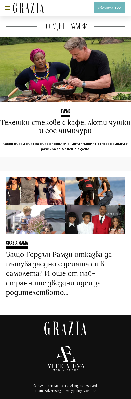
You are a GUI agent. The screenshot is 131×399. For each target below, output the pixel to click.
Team (39, 391)
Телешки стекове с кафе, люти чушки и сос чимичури (65, 126)
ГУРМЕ (65, 111)
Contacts (90, 391)
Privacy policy (72, 391)
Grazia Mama (17, 243)
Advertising (53, 391)
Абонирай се (109, 7)
